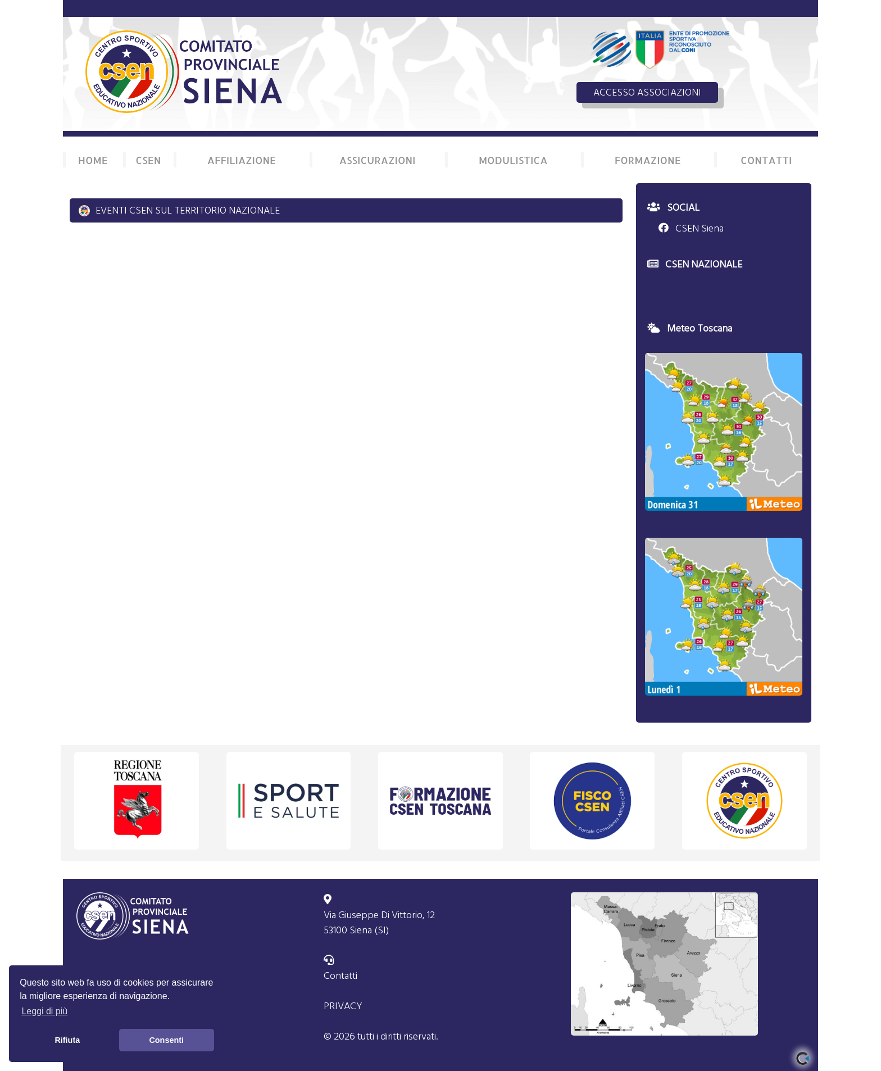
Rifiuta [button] (67, 1040)
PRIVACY (343, 1006)
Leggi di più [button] (44, 1011)
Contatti (340, 976)
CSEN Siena (691, 228)
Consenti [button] (166, 1040)
